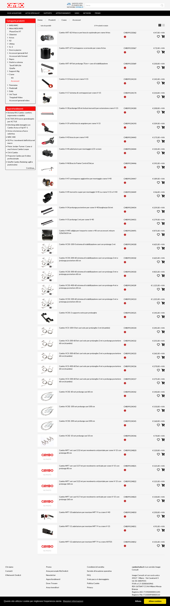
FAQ (89, 575)
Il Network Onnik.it (13, 575)
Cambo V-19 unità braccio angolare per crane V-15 (80, 123)
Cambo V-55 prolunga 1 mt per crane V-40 (76, 219)
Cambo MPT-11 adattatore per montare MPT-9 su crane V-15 (84, 526)
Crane (64, 20)
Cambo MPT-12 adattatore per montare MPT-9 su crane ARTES (85, 542)
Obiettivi (13, 34)
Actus (11, 37)
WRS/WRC (13, 25)
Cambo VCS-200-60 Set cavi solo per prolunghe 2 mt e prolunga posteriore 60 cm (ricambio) (90, 341)
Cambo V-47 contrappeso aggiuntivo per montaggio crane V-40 (85, 178)
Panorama (13, 85)
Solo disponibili (46, 26)
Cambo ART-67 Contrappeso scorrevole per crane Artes (82, 48)
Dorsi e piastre (15, 50)
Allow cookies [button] (155, 601)
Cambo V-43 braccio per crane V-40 (73, 137)
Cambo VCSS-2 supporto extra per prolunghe (78, 313)
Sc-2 (11, 47)
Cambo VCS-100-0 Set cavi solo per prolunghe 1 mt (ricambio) (84, 328)
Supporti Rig (14, 71)
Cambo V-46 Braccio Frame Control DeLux (76, 163)
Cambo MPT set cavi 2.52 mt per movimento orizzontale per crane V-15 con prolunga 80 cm (90, 451)
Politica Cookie (93, 583)
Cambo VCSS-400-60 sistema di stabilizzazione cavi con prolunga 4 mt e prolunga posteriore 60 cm (88, 286)
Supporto (48, 13)
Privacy (90, 587)
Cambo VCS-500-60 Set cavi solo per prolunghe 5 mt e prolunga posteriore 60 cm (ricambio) (90, 380)
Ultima (11, 44)
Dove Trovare (51, 583)
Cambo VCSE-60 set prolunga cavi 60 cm (76, 392)
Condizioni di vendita (95, 567)
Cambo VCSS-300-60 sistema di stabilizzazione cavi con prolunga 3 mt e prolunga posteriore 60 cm (88, 272)
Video (77, 13)
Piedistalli (13, 88)
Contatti (8, 571)
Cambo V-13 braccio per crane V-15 (73, 79)
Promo (98, 13)
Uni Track (13, 94)
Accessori (77, 20)
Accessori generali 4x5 (18, 53)
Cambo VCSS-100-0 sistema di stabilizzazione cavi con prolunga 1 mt (87, 244)
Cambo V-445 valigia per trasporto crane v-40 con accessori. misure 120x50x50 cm (87, 231)
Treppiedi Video (16, 97)
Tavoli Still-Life (15, 65)
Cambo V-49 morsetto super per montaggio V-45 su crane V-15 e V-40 (88, 192)
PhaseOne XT (15, 31)
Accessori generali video (19, 100)
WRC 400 (11, 137)
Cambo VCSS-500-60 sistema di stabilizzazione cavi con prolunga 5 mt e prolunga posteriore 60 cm (88, 300)
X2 (10, 40)
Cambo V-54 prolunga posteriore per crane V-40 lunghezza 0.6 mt (86, 207)
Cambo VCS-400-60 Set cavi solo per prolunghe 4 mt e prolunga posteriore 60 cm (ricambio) (90, 367)
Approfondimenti (63, 13)
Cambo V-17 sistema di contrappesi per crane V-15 (80, 93)
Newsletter (51, 575)
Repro (11, 59)
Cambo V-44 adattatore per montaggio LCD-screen (80, 149)
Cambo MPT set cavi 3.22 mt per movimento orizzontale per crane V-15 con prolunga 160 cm (90, 482)
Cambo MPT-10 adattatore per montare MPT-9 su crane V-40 (84, 512)
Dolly (11, 91)
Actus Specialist (32, 13)
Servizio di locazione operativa (99, 571)
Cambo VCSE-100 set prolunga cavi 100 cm (77, 406)
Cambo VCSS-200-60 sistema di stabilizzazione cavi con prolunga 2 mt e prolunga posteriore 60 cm (88, 259)
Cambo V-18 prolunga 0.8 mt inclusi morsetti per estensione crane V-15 (88, 108)
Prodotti (52, 20)
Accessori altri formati (18, 56)
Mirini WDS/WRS (16, 28)
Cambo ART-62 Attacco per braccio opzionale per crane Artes (84, 32)
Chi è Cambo (12, 152)
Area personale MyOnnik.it (57, 571)
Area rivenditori (52, 587)
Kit (12, 78)
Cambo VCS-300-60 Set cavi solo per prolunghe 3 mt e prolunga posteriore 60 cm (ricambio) (90, 354)
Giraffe (12, 68)
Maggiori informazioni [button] (73, 601)
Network (87, 13)
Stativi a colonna (16, 62)
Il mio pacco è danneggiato (98, 579)
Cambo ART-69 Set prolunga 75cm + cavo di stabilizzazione (83, 63)
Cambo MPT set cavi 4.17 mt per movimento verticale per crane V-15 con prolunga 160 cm (89, 498)
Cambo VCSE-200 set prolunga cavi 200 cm (77, 421)
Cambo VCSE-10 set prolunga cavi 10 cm (76, 436)
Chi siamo (9, 567)
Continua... (30, 168)
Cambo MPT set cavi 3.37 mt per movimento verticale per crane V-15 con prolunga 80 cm (89, 467)
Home (40, 20)
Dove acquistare (14, 13)
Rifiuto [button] (138, 601)
